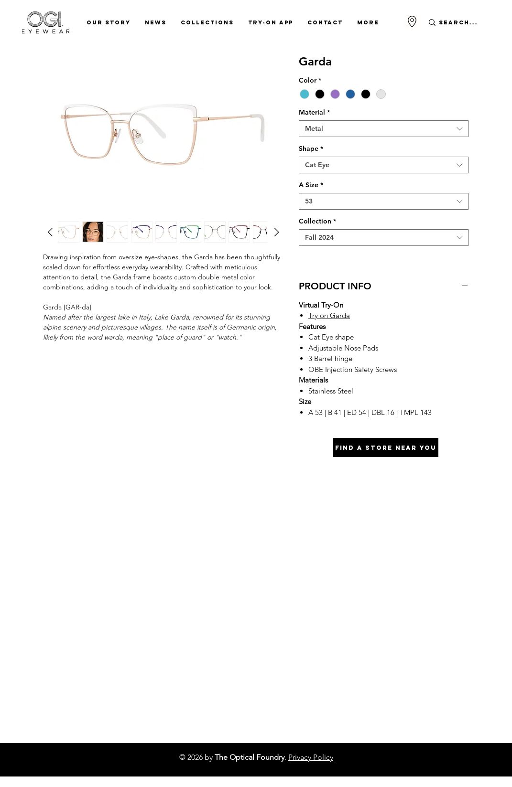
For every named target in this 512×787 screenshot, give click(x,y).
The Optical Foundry (249, 757)
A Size (311, 185)
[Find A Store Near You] (385, 447)
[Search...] (459, 22)
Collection (317, 221)
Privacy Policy (310, 757)
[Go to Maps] (412, 21)
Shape (311, 149)
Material (314, 112)
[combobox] (383, 128)
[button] (108, 22)
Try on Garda (329, 315)
